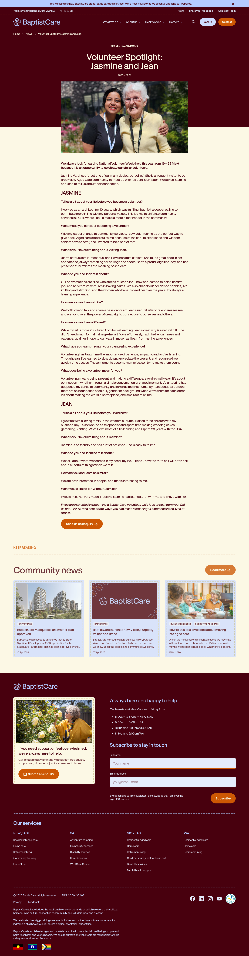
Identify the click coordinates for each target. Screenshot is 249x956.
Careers (175, 22)
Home (16, 33)
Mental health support (139, 870)
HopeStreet (19, 864)
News (181, 10)
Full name (115, 754)
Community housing (24, 857)
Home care (19, 845)
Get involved (155, 22)
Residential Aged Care (124, 45)
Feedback (34, 901)
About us (133, 22)
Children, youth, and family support (146, 857)
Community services (81, 845)
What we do (112, 22)
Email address (118, 773)
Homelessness (78, 857)
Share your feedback (201, 10)
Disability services (80, 851)
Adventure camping (81, 839)
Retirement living (22, 851)
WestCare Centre (80, 864)
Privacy (17, 901)
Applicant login (227, 10)
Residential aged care (25, 839)
